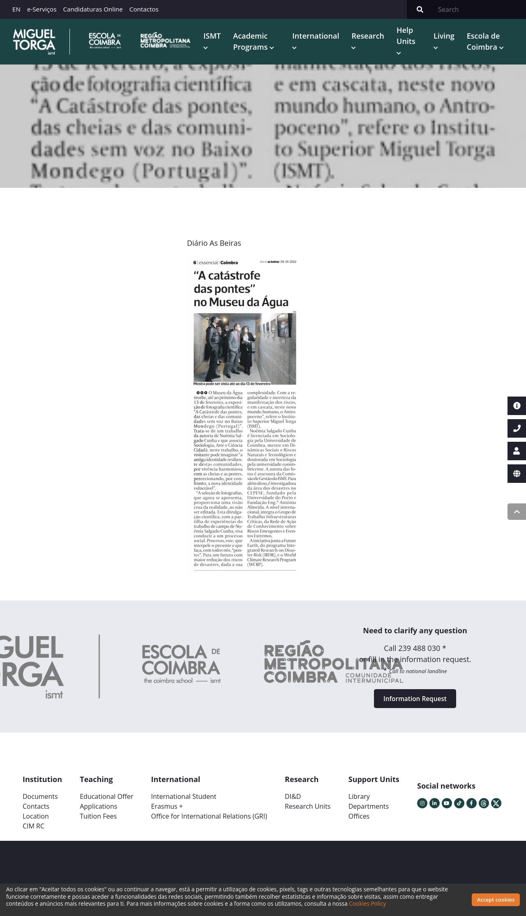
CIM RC (33, 831)
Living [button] (445, 37)
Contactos (144, 9)
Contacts (36, 811)
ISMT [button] (216, 37)
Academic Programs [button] (255, 42)
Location (36, 821)
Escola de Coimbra (484, 42)
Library (359, 801)
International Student (183, 801)
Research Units (307, 811)
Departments (368, 811)
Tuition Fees (98, 821)
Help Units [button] (408, 36)
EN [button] (16, 9)
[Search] (479, 9)
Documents (40, 801)
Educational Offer (106, 801)
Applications (98, 811)
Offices (359, 821)
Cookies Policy (367, 903)
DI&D (293, 801)
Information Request (415, 702)
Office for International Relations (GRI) (209, 821)
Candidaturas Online (92, 9)
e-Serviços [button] (42, 9)
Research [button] (370, 37)
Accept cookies (495, 899)
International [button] (318, 37)
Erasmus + (167, 811)
